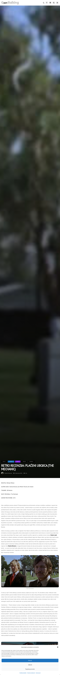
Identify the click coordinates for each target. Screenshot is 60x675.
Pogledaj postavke (30, 669)
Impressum (38, 672)
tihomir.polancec (8, 473)
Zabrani (30, 665)
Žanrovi (31, 461)
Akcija (4, 461)
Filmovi (11, 461)
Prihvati (30, 660)
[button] (57, 647)
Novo (18, 461)
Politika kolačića (23, 672)
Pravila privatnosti (31, 672)
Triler (24, 461)
